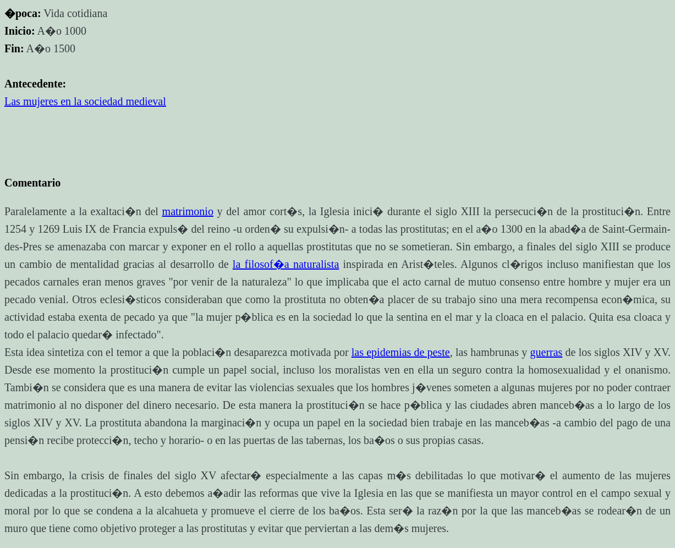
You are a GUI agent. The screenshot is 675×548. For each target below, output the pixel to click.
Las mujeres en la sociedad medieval (85, 101)
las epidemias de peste (401, 352)
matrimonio (187, 211)
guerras (546, 352)
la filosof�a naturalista (286, 264)
